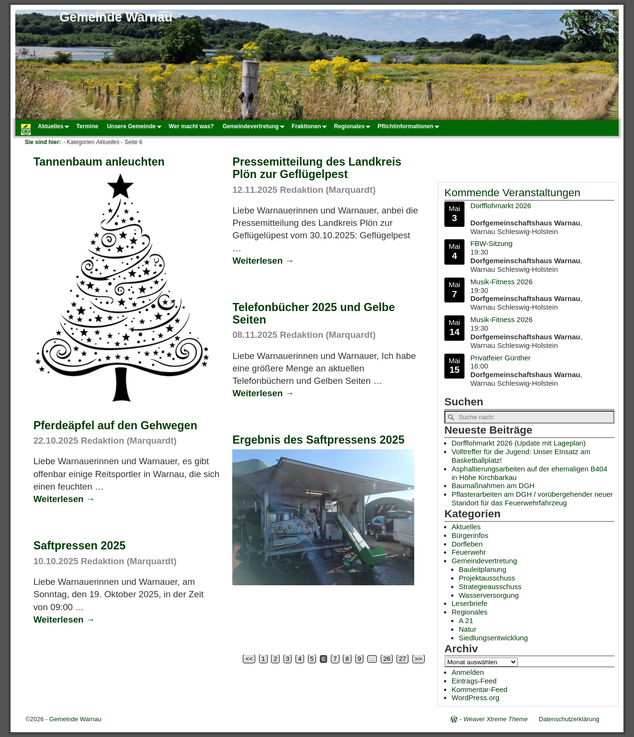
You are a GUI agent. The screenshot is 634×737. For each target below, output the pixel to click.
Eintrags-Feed (474, 681)
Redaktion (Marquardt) (327, 190)
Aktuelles (55, 126)
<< (249, 658)
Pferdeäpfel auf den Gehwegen (115, 425)
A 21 (466, 620)
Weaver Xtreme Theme (496, 719)
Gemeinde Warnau (115, 17)
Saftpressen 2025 (80, 545)
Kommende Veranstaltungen (512, 193)
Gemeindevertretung (255, 126)
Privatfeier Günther (500, 358)
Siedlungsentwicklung (493, 638)
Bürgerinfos (470, 535)
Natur (467, 629)
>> (418, 658)
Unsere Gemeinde (135, 126)
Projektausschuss (487, 578)
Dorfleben (467, 544)
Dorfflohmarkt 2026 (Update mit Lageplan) (519, 443)
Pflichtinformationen (409, 126)
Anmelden (468, 672)
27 (402, 658)
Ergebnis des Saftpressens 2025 (318, 440)
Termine (87, 126)
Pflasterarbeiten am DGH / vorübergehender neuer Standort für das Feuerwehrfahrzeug (532, 498)
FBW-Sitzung (491, 244)
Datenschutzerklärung (569, 719)
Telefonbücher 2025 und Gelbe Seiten (313, 313)
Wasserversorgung (489, 595)
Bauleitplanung (482, 569)
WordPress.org (475, 697)
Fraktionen (310, 126)
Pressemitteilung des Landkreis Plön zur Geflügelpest (316, 168)
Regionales (353, 126)
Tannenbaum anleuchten (99, 162)
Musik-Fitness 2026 (501, 282)
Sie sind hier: (43, 142)
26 (386, 658)
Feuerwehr (469, 552)
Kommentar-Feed (480, 689)
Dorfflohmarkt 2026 (500, 205)
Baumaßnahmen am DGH (493, 485)
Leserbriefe (469, 603)
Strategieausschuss (490, 586)
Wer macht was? (191, 126)
